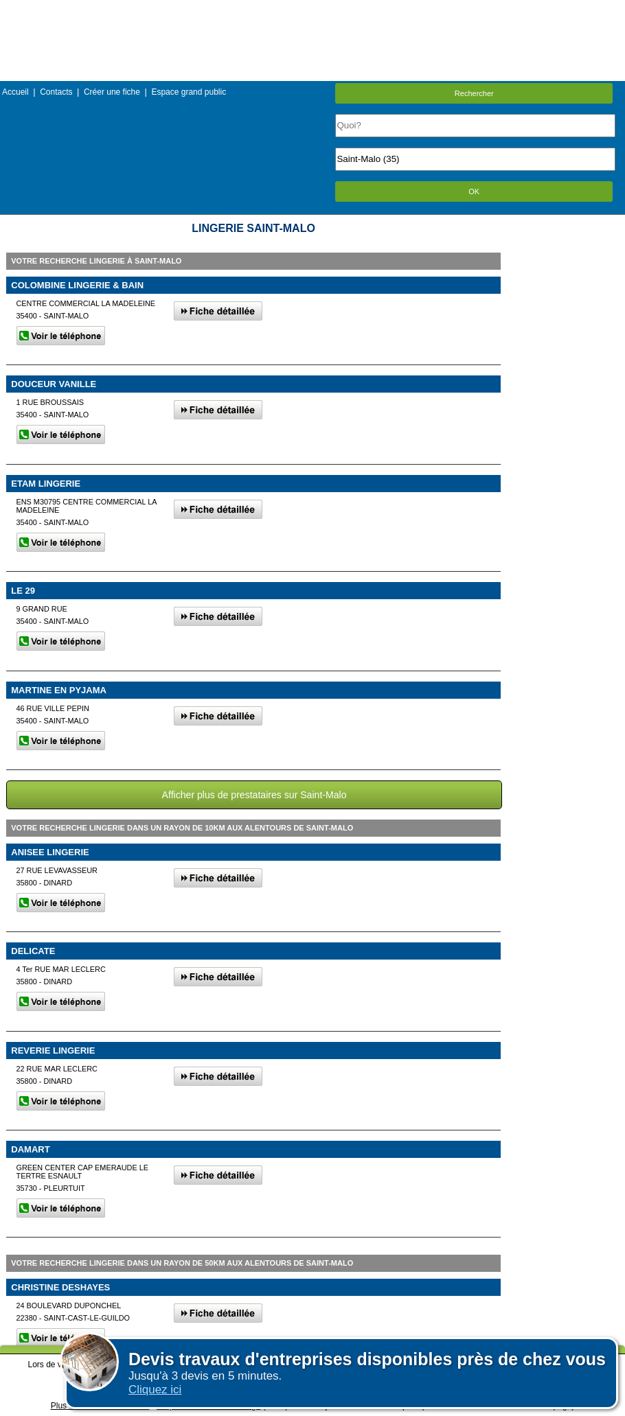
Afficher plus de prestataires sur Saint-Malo (254, 794)
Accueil (15, 92)
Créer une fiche (112, 92)
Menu (312, 10)
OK (473, 191)
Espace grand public (188, 92)
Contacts (56, 92)
